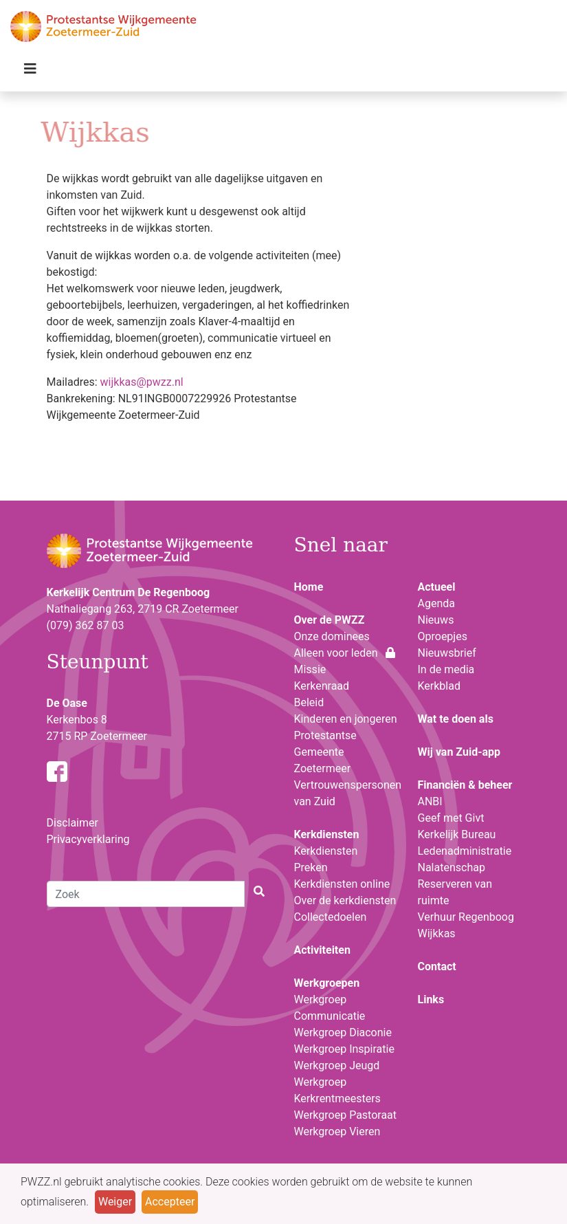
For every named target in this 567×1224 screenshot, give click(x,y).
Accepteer (169, 1201)
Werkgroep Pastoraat (345, 1115)
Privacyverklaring (88, 839)
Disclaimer (72, 822)
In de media (446, 669)
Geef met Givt (451, 817)
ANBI (430, 801)
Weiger (115, 1201)
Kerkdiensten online (342, 883)
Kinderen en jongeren (345, 718)
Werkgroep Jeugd (337, 1065)
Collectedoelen (330, 917)
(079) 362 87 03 (85, 625)
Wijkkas (437, 933)
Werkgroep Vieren (337, 1131)
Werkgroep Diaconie (343, 1032)
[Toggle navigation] (30, 72)
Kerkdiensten (326, 850)
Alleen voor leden (345, 652)
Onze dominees (332, 636)
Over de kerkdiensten (345, 900)
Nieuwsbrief (447, 652)
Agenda (436, 603)
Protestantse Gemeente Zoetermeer (325, 752)
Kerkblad (439, 685)
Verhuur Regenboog (466, 917)
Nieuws (436, 619)
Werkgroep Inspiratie (344, 1049)
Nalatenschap (451, 867)
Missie (310, 669)
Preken (311, 867)
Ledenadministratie (465, 850)
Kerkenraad (322, 685)
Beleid (309, 702)
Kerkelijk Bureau (457, 834)
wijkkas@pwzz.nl (142, 382)
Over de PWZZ (329, 619)
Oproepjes (442, 636)
